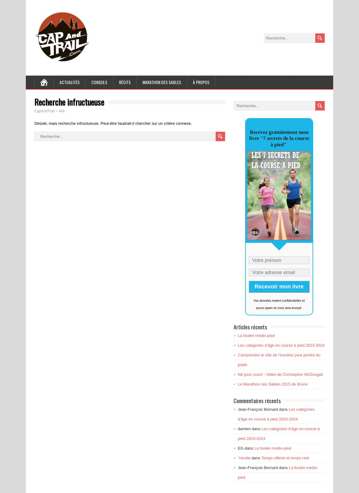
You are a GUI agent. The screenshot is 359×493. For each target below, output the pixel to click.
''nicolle (244, 458)
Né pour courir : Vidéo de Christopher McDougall (280, 374)
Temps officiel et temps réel (285, 458)
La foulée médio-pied (256, 335)
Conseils (99, 82)
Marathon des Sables (161, 82)
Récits (125, 82)
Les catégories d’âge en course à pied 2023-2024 (281, 345)
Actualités (70, 82)
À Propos (201, 82)
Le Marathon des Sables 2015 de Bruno (273, 384)
